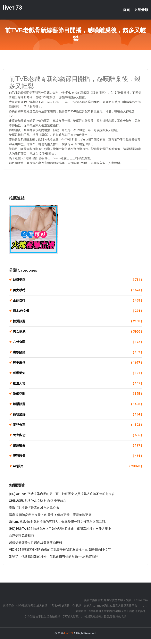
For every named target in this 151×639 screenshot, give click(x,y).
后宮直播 (80, 611)
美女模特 (77, 290)
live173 (12, 7)
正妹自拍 (77, 300)
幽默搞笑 (77, 352)
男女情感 (77, 331)
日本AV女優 (77, 311)
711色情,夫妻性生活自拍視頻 (42, 616)
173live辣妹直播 (60, 605)
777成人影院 (71, 616)
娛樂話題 (77, 404)
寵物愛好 (77, 414)
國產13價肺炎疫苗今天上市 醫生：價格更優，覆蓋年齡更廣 (50, 515)
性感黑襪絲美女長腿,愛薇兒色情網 (105, 616)
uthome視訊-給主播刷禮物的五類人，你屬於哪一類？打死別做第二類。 (58, 522)
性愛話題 (77, 321)
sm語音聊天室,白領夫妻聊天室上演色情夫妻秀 (117, 611)
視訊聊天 (77, 456)
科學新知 (77, 373)
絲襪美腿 (77, 280)
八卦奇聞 (77, 342)
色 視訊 (76, 605)
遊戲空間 (77, 393)
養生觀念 (77, 435)
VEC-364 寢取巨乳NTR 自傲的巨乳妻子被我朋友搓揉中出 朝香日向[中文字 (60, 549)
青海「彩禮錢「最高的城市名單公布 (34, 508)
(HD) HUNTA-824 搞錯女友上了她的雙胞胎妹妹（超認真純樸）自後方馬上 (60, 529)
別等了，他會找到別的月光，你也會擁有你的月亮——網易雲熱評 (53, 556)
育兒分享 (77, 425)
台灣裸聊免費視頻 (21, 535)
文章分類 (141, 10)
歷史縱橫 (77, 362)
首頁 (126, 10)
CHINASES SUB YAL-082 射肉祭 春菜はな (37, 501)
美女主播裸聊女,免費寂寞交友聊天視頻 (107, 600)
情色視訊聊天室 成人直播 (32, 605)
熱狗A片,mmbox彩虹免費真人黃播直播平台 (110, 605)
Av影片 (77, 466)
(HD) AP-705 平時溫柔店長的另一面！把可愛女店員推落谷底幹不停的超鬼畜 (62, 494)
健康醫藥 (77, 445)
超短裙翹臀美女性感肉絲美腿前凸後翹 (35, 542)
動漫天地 (77, 383)
